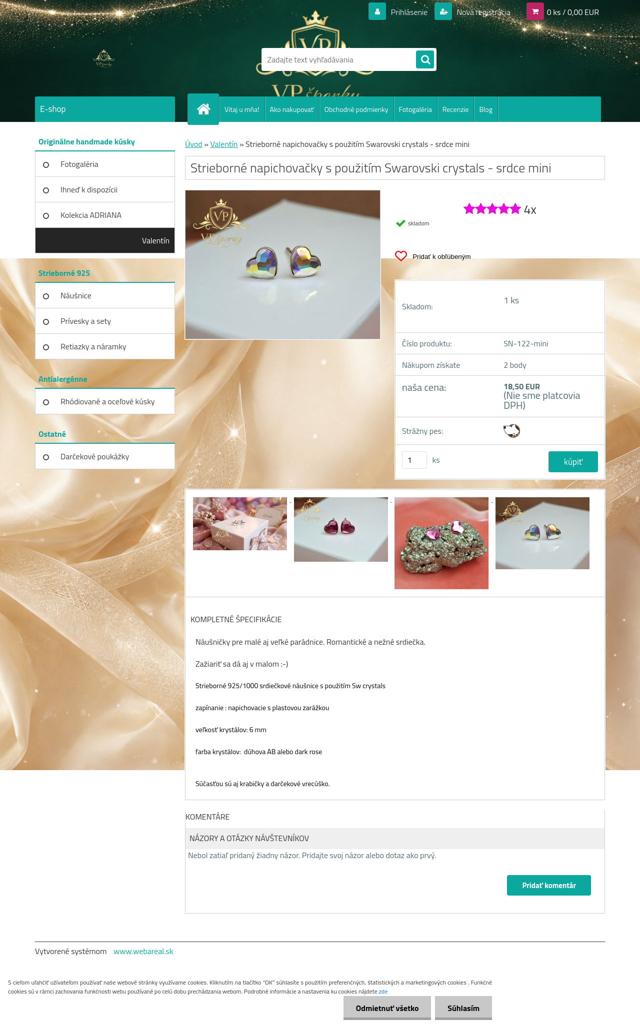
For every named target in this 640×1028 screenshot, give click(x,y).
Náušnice (76, 295)
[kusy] (414, 460)
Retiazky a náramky (93, 346)
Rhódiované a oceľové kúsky (107, 401)
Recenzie (455, 109)
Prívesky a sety (85, 321)
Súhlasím (464, 1008)
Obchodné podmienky (356, 109)
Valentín (156, 240)
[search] (425, 59)
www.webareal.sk (144, 951)
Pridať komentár (549, 885)
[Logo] (103, 59)
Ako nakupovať (292, 109)
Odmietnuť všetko (387, 1008)
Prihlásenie (409, 12)
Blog (485, 109)
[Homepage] (207, 108)
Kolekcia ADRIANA (91, 215)
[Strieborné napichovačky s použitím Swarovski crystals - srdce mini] (241, 499)
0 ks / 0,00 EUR (573, 12)
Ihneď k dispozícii (89, 189)
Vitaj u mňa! (242, 109)
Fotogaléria (415, 109)
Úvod (193, 144)
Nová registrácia (482, 12)
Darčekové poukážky (94, 456)
